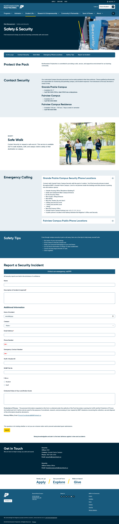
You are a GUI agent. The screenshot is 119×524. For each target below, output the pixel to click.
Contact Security (23, 55)
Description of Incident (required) (15, 290)
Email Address (8, 331)
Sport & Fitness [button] (88, 13)
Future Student (104, 6)
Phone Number (8, 340)
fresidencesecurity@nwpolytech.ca (57, 468)
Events (90, 496)
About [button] (99, 13)
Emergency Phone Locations (53, 55)
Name (6, 281)
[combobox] (6, 344)
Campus (6, 321)
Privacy (34, 522)
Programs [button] (7, 13)
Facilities (91, 499)
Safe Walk (36, 55)
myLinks (111, 1)
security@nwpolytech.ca (53, 457)
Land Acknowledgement (51, 517)
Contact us (8, 500)
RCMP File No (8, 368)
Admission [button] (17, 13)
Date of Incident (9, 312)
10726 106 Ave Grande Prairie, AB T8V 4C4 (36, 498)
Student (8, 382)
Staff (7, 385)
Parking (91, 504)
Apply (53, 1)
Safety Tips (70, 55)
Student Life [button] (29, 13)
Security (91, 507)
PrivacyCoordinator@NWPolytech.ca (29, 415)
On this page (10, 55)
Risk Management (9, 24)
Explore (59, 1)
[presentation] (16, 422)
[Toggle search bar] (113, 13)
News (90, 501)
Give (65, 1)
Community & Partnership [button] (70, 13)
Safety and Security (23, 24)
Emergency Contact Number (13, 349)
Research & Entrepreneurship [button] (47, 13)
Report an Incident (84, 55)
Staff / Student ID (9, 359)
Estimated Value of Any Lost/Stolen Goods (18, 391)
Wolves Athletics (93, 510)
